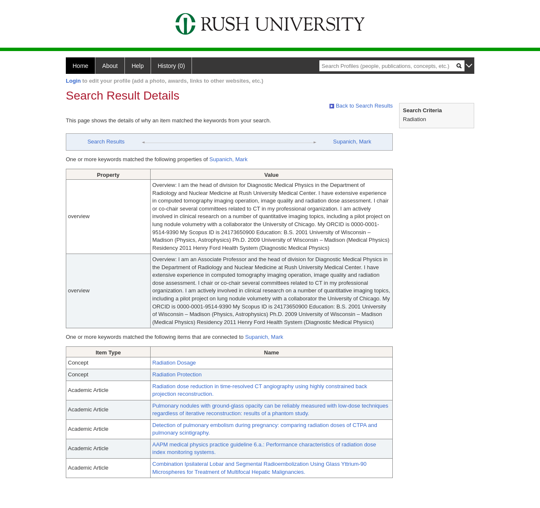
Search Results (105, 141)
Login (73, 81)
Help (138, 65)
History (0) (171, 65)
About (110, 65)
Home (80, 65)
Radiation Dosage (174, 362)
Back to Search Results (361, 106)
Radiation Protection (177, 374)
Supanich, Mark (352, 141)
